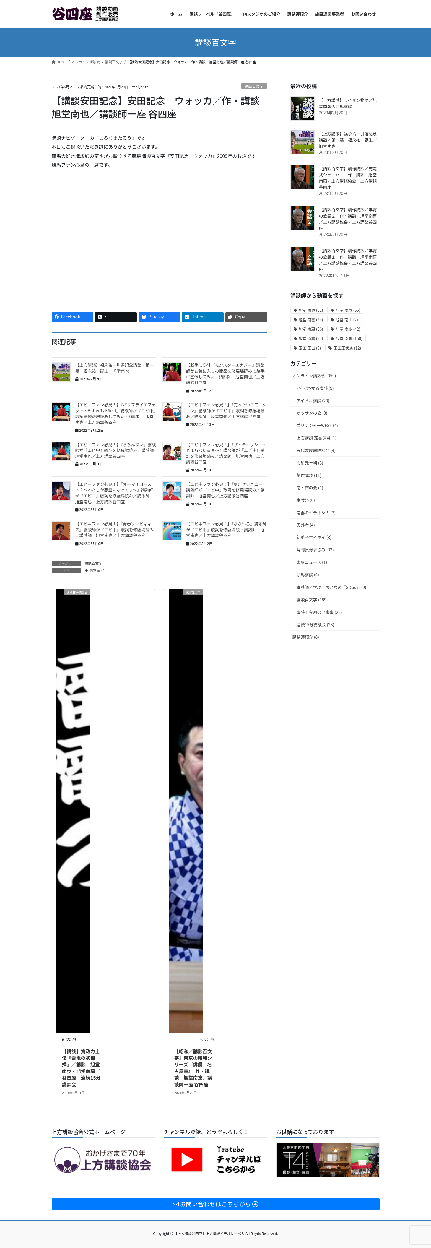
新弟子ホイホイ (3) (314, 537)
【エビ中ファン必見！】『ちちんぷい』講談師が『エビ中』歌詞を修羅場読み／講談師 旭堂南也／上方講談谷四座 (116, 450)
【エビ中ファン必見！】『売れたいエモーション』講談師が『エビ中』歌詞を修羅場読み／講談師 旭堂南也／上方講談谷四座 (226, 410)
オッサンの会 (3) (312, 413)
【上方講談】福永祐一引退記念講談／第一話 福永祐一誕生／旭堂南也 (114, 368)
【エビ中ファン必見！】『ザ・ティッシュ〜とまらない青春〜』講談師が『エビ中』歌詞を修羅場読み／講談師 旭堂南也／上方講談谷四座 (226, 453)
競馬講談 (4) (308, 574)
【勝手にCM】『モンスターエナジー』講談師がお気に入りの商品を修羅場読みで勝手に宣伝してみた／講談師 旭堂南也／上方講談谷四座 (225, 373)
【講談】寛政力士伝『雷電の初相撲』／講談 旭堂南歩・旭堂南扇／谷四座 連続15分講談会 (81, 1068)
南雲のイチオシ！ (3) (316, 512)
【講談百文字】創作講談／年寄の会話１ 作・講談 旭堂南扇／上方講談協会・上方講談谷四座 (348, 260)
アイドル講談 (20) (313, 400)
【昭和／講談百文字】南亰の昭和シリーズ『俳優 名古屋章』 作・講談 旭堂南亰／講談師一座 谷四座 (193, 1068)
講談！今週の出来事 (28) (319, 612)
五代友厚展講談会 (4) (316, 450)
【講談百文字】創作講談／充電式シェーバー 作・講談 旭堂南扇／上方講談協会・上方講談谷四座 (348, 177)
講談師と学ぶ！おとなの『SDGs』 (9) (331, 587)
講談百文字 (254, 86)
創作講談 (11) (309, 475)
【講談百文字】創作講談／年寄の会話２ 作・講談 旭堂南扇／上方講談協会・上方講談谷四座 (348, 219)
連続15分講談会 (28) (315, 624)
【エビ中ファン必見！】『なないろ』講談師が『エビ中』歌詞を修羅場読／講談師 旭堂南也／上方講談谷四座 (226, 529)
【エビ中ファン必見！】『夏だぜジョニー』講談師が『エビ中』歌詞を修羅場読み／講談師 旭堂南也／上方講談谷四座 (226, 490)
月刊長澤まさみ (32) (315, 550)
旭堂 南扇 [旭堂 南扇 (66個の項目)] (311, 329)
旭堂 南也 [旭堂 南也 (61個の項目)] (311, 310)
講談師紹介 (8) (305, 637)
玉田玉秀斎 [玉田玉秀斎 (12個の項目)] (347, 348)
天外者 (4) (306, 525)
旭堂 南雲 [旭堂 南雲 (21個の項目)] (311, 338)
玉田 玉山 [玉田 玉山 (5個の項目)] (310, 348)
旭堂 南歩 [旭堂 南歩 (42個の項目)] (348, 329)
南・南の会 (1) (310, 488)
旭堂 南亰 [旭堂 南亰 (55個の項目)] (348, 310)
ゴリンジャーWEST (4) (317, 425)
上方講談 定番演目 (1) (317, 438)
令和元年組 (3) (310, 463)
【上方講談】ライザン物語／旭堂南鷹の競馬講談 (348, 103)
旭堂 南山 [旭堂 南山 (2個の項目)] (347, 319)
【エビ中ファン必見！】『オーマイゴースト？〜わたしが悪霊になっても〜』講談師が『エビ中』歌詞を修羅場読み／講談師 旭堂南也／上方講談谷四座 (114, 492)
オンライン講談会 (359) (314, 376)
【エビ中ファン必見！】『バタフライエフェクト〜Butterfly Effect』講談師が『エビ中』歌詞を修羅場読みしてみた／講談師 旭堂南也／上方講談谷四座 (115, 413)
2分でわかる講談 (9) (315, 388)
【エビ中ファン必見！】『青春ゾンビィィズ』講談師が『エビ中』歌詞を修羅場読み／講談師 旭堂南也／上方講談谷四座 (114, 529)
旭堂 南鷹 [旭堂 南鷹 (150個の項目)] (349, 338)
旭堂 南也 (97, 570)
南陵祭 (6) (306, 500)
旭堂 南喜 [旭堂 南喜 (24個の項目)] (311, 319)
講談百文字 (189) (312, 600)
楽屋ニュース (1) (312, 562)
